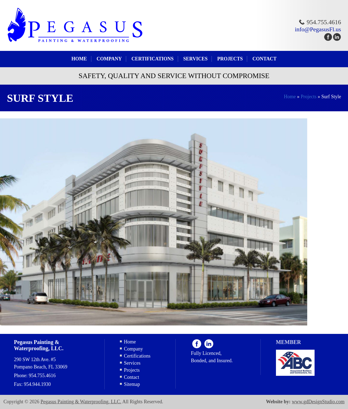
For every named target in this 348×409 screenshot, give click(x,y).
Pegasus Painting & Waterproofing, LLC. (81, 401)
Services (195, 58)
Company (109, 58)
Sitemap (132, 384)
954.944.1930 (37, 384)
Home (79, 58)
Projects (230, 58)
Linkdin (208, 343)
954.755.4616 (324, 22)
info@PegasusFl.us (318, 29)
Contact (264, 58)
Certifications (152, 58)
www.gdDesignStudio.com (318, 401)
